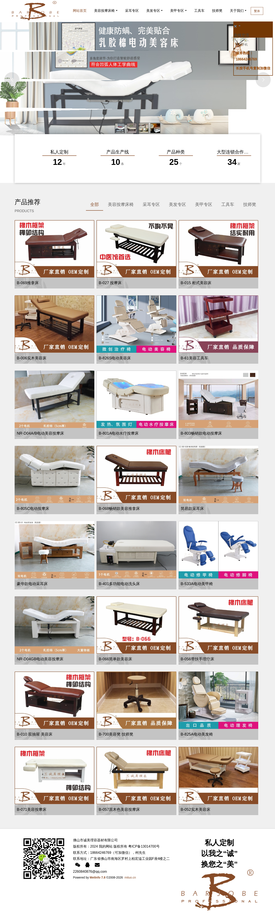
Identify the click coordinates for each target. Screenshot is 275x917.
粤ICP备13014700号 (144, 846)
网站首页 (80, 10)
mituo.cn (130, 877)
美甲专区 (177, 10)
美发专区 (153, 10)
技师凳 (218, 10)
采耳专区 (132, 10)
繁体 (267, 11)
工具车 (199, 10)
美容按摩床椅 (104, 10)
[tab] (94, 204)
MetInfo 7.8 (97, 877)
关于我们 (244, 10)
